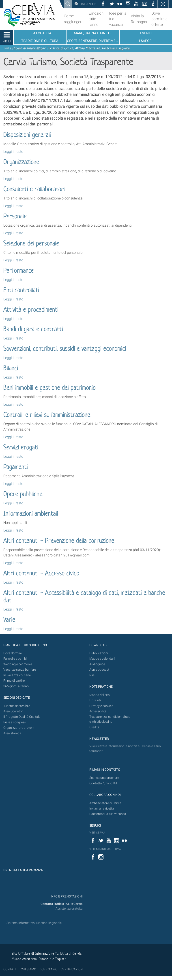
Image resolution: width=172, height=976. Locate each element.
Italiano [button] (87, 4)
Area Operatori (13, 711)
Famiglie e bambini (16, 659)
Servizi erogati (20, 447)
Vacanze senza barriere (19, 670)
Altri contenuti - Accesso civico (41, 573)
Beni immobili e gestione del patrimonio (49, 388)
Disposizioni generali (27, 135)
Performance (18, 271)
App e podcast (99, 670)
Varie (9, 620)
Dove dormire (12, 653)
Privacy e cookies (101, 706)
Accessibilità (98, 711)
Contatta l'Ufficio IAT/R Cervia (62, 904)
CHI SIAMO (28, 969)
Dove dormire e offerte (159, 19)
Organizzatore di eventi (19, 728)
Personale (15, 216)
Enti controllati (21, 290)
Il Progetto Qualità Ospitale (21, 717)
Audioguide (97, 664)
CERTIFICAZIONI (72, 969)
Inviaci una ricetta (101, 808)
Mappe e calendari (102, 659)
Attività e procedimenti (30, 310)
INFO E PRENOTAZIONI (66, 896)
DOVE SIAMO (48, 969)
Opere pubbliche (22, 494)
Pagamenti (15, 467)
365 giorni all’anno (16, 686)
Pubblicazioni (98, 653)
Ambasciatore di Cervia (105, 803)
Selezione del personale (31, 243)
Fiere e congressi (14, 722)
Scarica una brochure (104, 778)
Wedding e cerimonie (17, 664)
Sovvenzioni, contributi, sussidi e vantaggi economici (64, 349)
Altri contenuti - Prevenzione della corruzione (58, 541)
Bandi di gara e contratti (33, 329)
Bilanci (10, 368)
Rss (92, 675)
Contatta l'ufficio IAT (103, 783)
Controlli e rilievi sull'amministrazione (46, 415)
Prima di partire (14, 681)
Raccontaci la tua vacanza (107, 814)
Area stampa (12, 733)
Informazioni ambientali (30, 514)
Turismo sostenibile (16, 706)
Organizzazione (21, 162)
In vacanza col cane (17, 675)
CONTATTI (10, 969)
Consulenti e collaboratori (34, 189)
